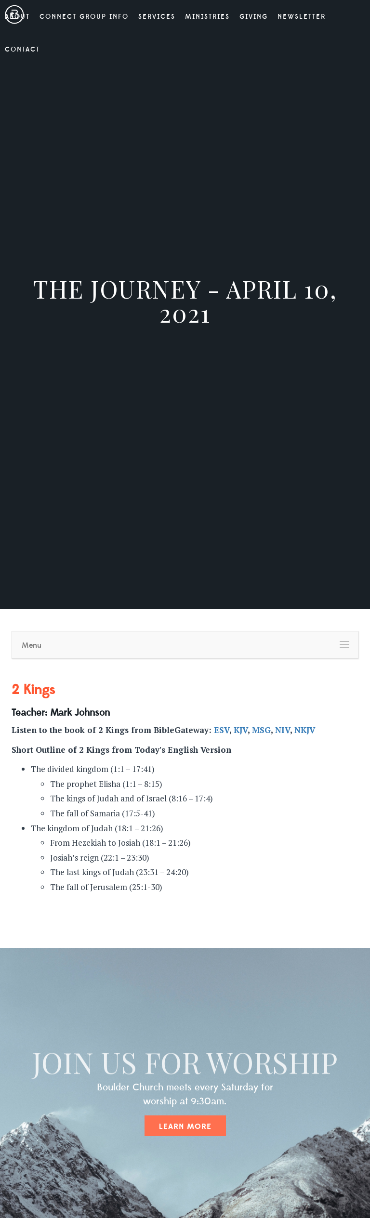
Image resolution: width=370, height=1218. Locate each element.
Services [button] (156, 17)
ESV (221, 729)
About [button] (17, 17)
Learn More (185, 1126)
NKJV (304, 729)
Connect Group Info (84, 17)
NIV (282, 729)
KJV (241, 729)
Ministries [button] (207, 17)
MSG (261, 729)
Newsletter (302, 17)
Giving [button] (253, 17)
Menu (31, 645)
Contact (22, 49)
